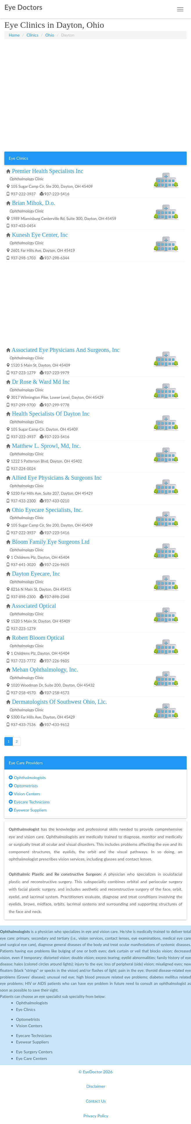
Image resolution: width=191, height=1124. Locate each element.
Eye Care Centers (31, 1058)
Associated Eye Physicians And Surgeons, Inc (66, 350)
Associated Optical (34, 606)
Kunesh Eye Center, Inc (40, 235)
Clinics (33, 34)
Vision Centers (24, 793)
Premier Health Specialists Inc (47, 171)
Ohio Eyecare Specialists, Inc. (47, 510)
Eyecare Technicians (29, 801)
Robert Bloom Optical (38, 637)
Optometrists (23, 785)
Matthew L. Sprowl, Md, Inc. (46, 446)
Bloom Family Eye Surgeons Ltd (50, 542)
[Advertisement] (95, 54)
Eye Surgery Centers (34, 1051)
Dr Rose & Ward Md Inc (41, 382)
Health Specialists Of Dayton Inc (51, 413)
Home (14, 34)
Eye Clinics (25, 1009)
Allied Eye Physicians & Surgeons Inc (57, 477)
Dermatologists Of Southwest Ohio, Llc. (59, 702)
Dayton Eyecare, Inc (36, 573)
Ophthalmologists (27, 777)
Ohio (49, 34)
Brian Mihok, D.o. (33, 203)
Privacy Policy (95, 1115)
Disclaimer (95, 1086)
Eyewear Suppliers (28, 809)
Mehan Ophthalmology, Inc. (45, 669)
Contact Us (96, 1100)
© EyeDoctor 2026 (95, 1071)
